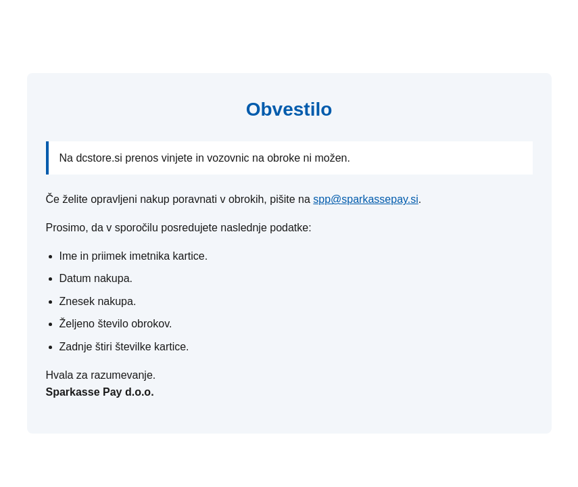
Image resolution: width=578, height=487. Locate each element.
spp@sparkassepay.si (365, 199)
